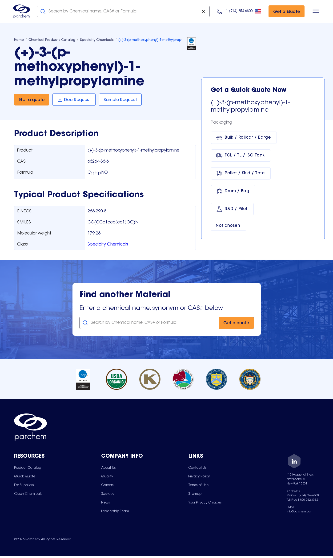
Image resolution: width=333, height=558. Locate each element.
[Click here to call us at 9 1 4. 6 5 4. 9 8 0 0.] (238, 12)
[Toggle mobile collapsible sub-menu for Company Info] (144, 457)
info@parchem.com (300, 512)
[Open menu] (315, 11)
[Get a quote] (31, 100)
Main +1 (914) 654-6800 (303, 496)
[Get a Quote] (286, 12)
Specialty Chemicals (108, 245)
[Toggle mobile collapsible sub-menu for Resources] (57, 457)
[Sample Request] (121, 100)
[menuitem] (27, 468)
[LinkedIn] (294, 462)
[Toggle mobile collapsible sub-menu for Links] (231, 457)
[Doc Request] (74, 100)
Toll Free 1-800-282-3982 (302, 500)
